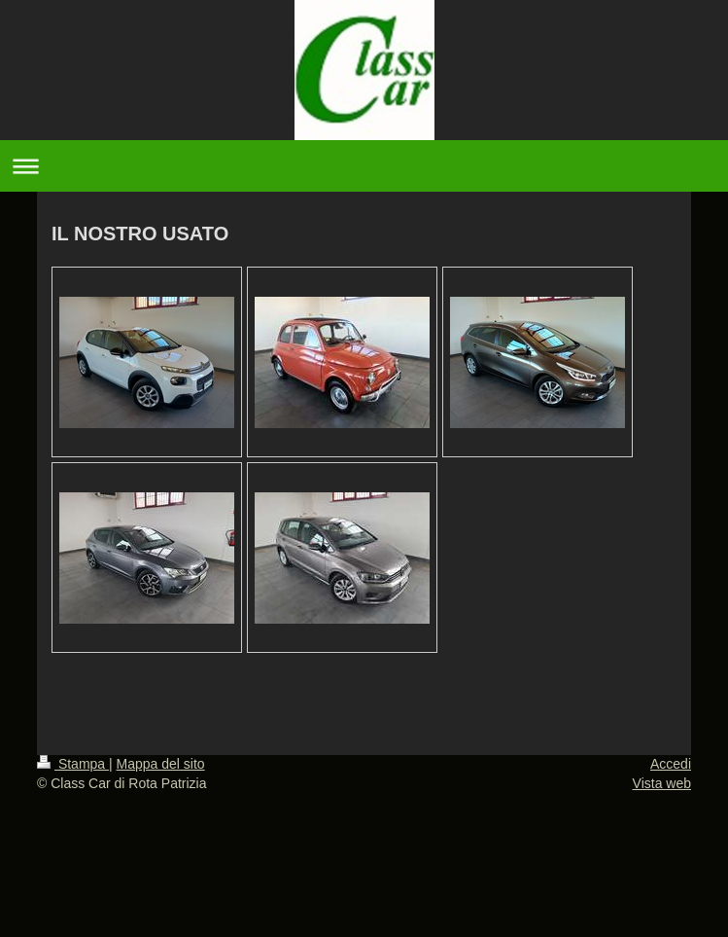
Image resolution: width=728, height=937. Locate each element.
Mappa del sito (161, 764)
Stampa (73, 764)
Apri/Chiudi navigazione (364, 166)
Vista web (662, 783)
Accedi (670, 764)
